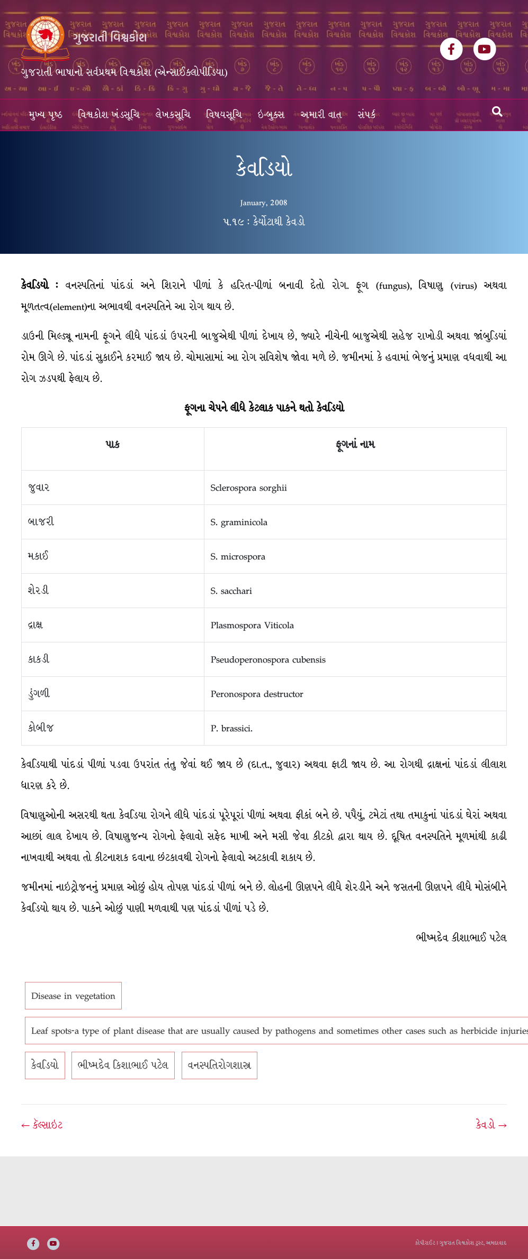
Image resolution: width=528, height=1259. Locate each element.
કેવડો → (491, 1125)
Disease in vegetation (73, 995)
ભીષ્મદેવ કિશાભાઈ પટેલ (123, 1065)
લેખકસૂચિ (173, 115)
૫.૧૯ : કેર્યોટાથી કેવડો (264, 222)
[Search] (497, 111)
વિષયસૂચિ (224, 115)
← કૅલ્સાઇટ (41, 1125)
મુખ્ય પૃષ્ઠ (45, 115)
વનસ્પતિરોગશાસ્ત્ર (219, 1065)
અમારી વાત (321, 115)
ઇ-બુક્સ (271, 115)
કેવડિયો (45, 1065)
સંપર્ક (367, 115)
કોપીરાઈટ (425, 1243)
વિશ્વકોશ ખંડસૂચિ (109, 115)
